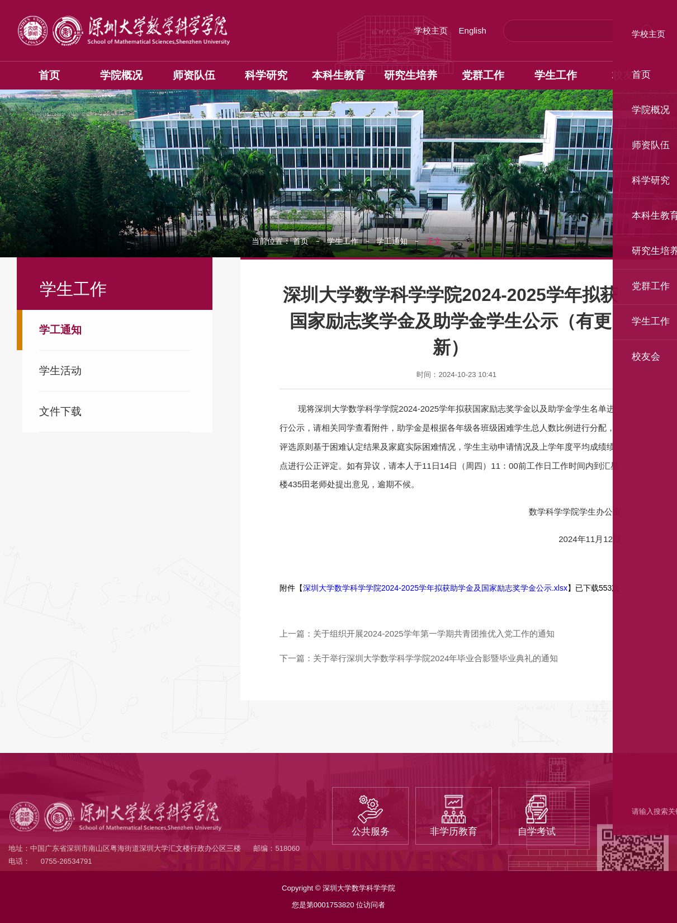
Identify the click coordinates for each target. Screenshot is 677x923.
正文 (434, 241)
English (472, 30)
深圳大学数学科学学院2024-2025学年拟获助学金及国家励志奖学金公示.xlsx (435, 587)
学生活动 (60, 370)
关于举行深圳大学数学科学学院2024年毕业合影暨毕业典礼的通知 (435, 658)
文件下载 (60, 411)
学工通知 (60, 330)
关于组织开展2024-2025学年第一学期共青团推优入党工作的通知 (434, 633)
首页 (301, 241)
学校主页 (431, 30)
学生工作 (342, 241)
